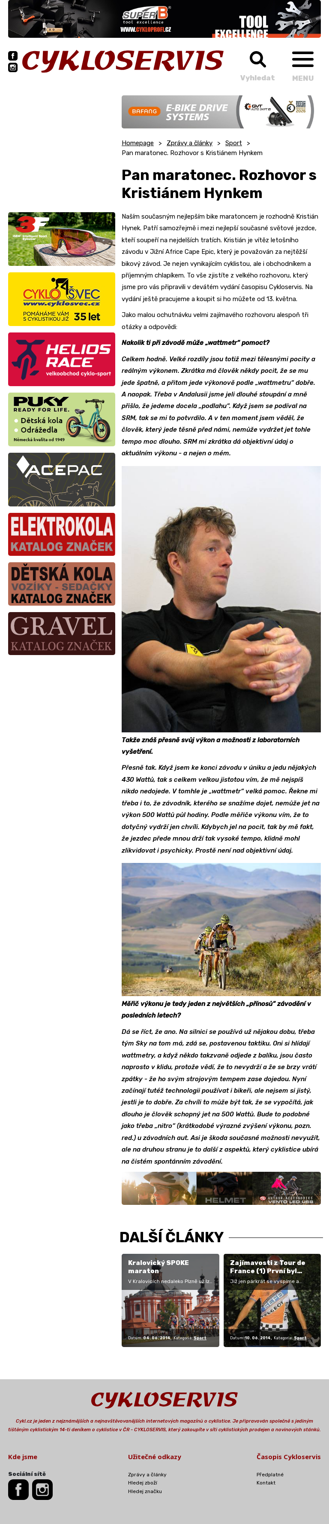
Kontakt (266, 1483)
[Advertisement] (61, 149)
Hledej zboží (142, 1483)
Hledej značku (145, 1491)
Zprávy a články (189, 143)
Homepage (138, 143)
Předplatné (270, 1475)
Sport (233, 143)
